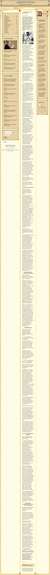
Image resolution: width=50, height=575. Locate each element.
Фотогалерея (11, 31)
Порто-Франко (30, 565)
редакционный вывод (27, 548)
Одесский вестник (11, 25)
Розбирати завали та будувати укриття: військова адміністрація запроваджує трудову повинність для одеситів (42, 52)
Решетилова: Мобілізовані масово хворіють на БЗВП (41, 58)
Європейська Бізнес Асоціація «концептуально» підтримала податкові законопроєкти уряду (42, 36)
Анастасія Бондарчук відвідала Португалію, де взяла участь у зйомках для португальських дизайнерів (10, 111)
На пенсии (11, 23)
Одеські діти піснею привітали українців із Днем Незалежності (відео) (10, 120)
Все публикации (11, 32)
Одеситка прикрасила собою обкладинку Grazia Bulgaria (10, 89)
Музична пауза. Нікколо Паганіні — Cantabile (10, 59)
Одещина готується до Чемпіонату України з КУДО (41, 65)
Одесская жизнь (11, 16)
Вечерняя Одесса (11, 17)
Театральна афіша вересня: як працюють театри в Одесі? (10, 102)
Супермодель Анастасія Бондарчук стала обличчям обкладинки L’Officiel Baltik (9, 85)
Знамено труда (11, 28)
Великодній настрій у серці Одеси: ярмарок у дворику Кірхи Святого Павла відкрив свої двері (42, 70)
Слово (11, 15)
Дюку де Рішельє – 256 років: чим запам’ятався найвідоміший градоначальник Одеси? (10, 94)
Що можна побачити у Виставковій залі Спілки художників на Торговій (10, 56)
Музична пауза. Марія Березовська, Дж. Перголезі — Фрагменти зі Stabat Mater (10, 51)
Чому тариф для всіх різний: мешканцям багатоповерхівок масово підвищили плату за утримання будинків (42, 94)
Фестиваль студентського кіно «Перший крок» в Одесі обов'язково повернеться (10, 116)
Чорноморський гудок (11, 21)
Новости (11, 29)
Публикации (11, 30)
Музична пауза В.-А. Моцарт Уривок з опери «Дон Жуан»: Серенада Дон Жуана (10, 68)
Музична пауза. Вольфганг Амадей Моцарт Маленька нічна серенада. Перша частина (9, 64)
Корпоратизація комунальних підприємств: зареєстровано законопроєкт (42, 89)
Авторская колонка (11, 26)
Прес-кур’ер (11, 27)
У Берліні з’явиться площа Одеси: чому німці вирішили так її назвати (10, 125)
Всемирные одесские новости (11, 24)
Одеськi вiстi (11, 22)
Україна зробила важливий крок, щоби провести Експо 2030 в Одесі (10, 106)
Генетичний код (6, 97)
